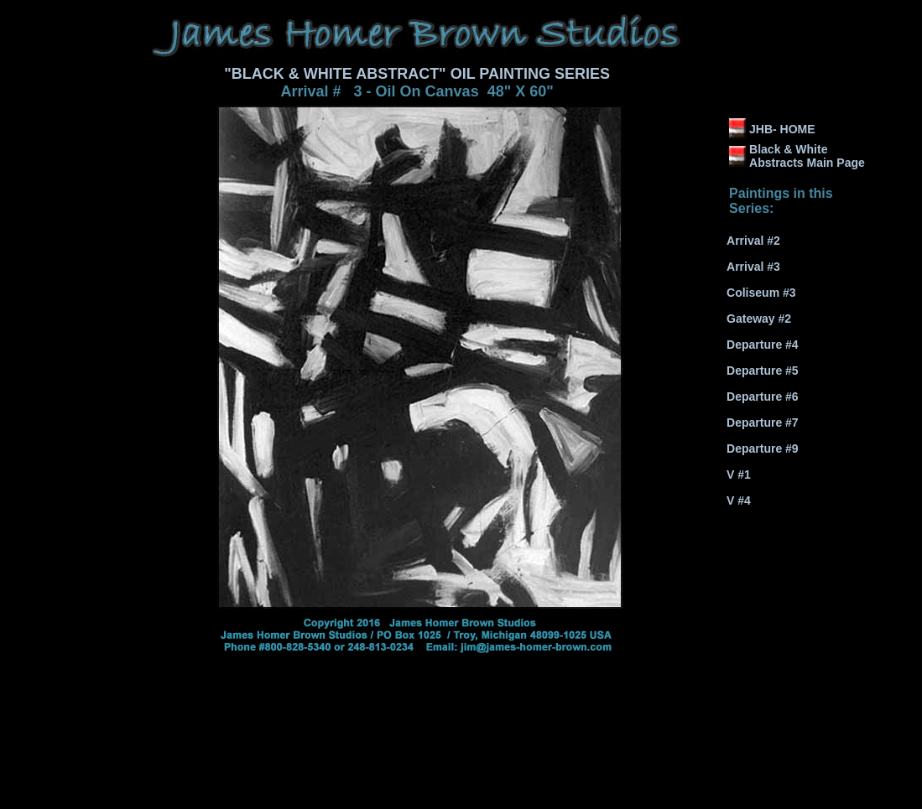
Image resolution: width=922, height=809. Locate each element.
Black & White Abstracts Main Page (807, 156)
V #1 (739, 474)
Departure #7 (763, 422)
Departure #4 (763, 344)
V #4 (739, 500)
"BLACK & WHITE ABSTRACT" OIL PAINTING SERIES (417, 73)
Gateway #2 (759, 318)
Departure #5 (763, 370)
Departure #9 (763, 448)
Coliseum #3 (761, 292)
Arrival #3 (753, 266)
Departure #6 (763, 396)
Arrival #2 (753, 240)
